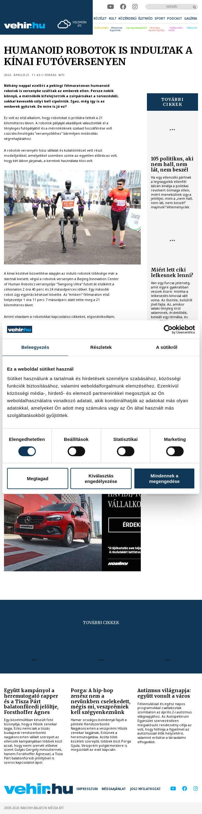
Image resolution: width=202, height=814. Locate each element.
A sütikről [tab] (167, 346)
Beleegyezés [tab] (35, 346)
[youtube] (110, 6)
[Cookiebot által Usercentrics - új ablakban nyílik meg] (168, 329)
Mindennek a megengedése (164, 478)
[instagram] (134, 6)
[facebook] (123, 6)
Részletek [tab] (101, 346)
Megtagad (37, 478)
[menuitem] (100, 18)
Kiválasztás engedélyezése (101, 478)
